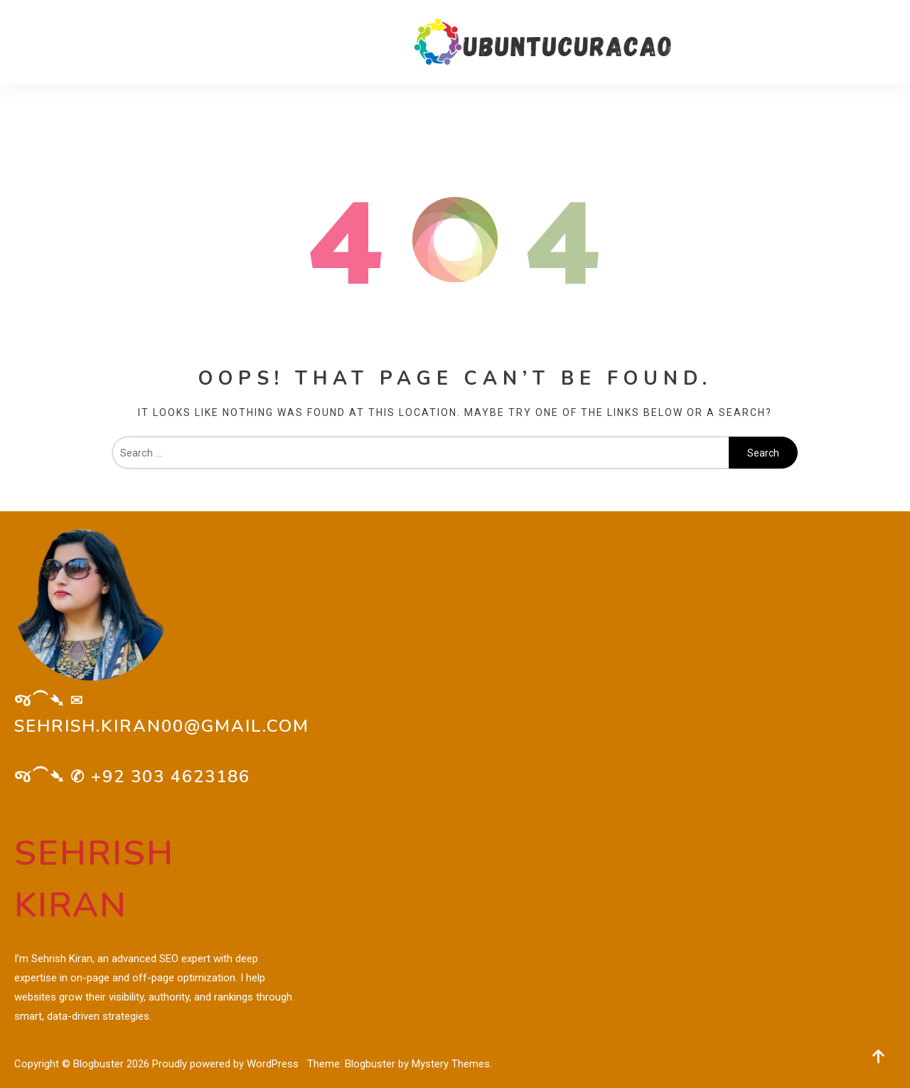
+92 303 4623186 (170, 776)
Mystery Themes (451, 1063)
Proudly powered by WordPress (226, 1063)
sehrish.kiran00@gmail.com (161, 726)
